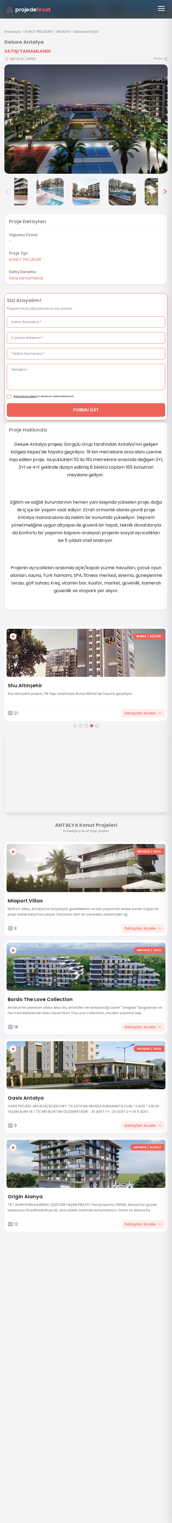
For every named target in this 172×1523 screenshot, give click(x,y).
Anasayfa (12, 31)
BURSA (141, 636)
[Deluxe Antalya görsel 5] (86, 191)
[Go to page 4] (91, 725)
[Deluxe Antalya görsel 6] (122, 191)
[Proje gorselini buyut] (86, 119)
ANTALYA (63, 31)
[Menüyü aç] (161, 8)
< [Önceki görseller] (7, 191)
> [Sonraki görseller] (165, 191)
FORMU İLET (86, 410)
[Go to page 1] (75, 725)
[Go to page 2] (80, 725)
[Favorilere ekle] (13, 636)
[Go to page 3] (86, 725)
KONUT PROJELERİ (38, 31)
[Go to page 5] (97, 725)
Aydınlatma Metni (25, 396)
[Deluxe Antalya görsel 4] (50, 191)
